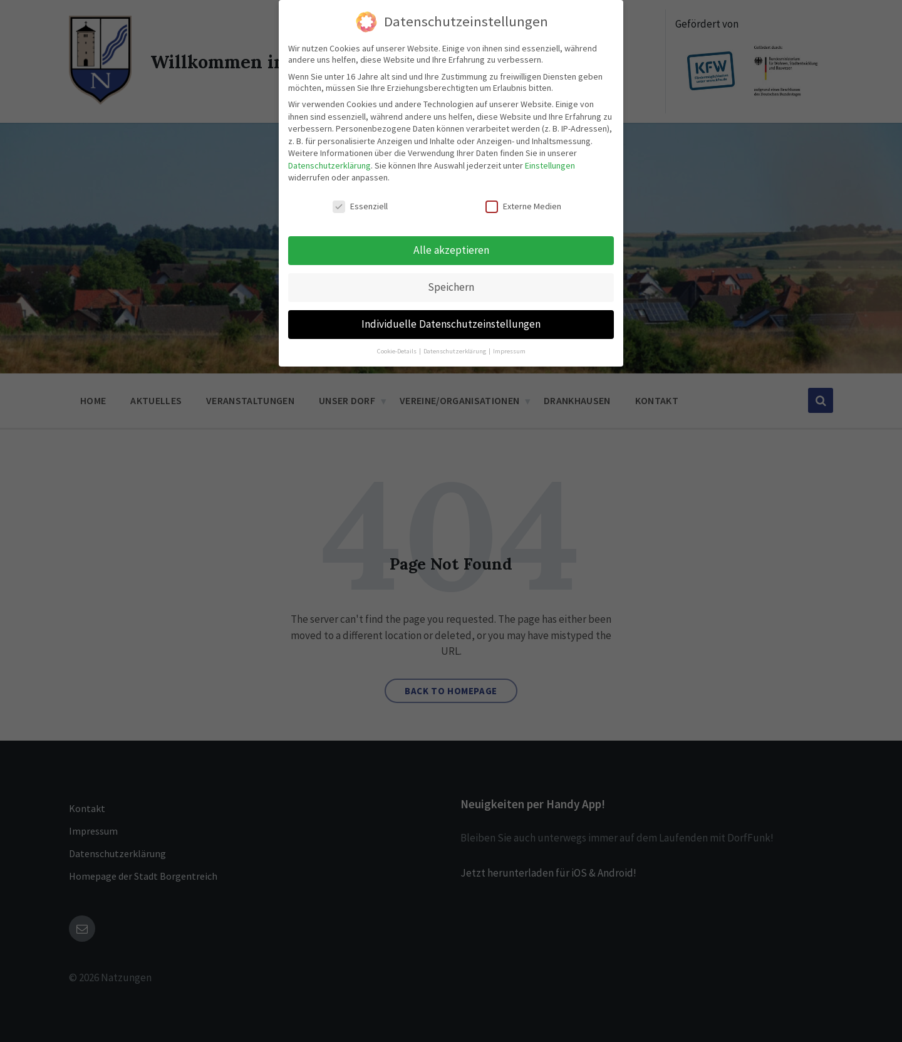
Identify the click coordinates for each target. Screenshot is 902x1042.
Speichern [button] (451, 287)
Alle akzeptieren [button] (451, 250)
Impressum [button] (509, 351)
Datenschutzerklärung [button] (455, 351)
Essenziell (360, 206)
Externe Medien (523, 206)
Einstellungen (550, 165)
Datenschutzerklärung (329, 165)
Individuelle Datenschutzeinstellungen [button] (451, 324)
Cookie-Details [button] (397, 351)
